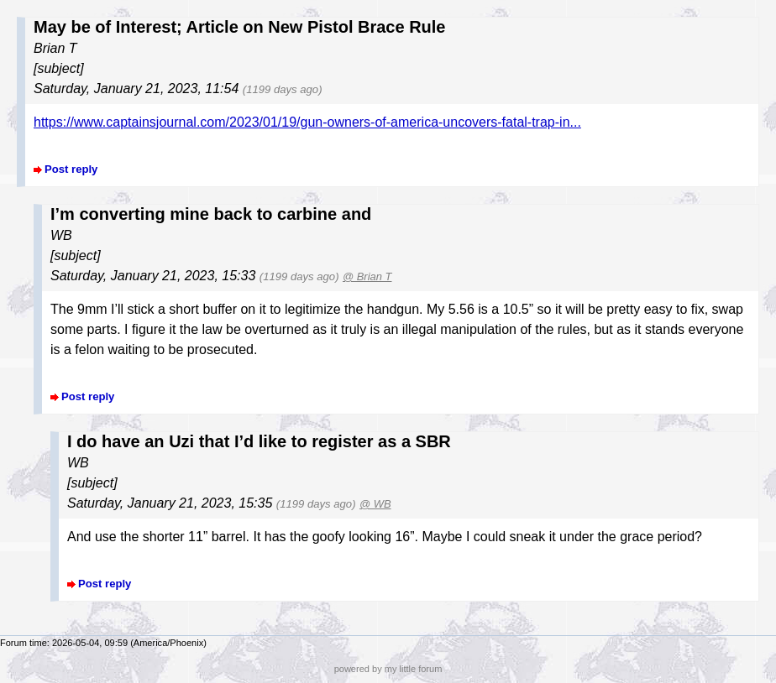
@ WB (375, 504)
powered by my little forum (388, 669)
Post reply (71, 169)
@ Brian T (367, 276)
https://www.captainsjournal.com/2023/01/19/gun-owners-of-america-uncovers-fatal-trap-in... (307, 122)
